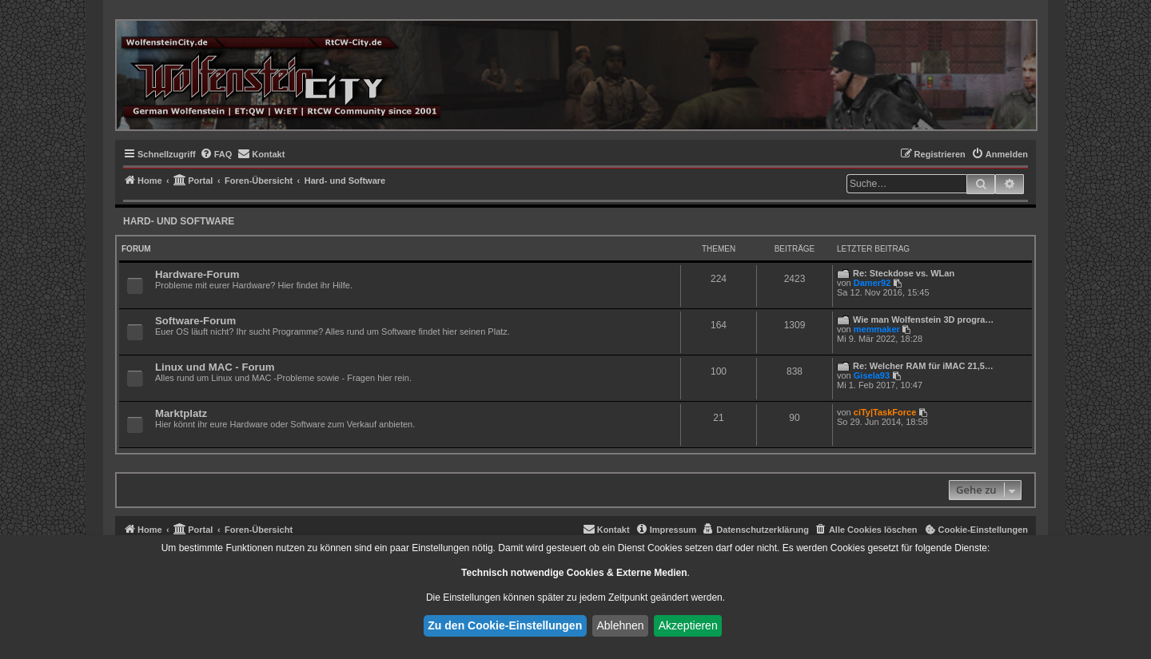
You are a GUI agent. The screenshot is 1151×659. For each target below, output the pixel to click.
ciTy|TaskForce (885, 412)
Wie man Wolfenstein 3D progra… (923, 319)
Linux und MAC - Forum (214, 367)
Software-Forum (195, 321)
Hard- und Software (178, 221)
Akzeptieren (688, 625)
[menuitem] (216, 154)
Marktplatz (181, 413)
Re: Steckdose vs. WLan (903, 273)
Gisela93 (872, 375)
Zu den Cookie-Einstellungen (505, 625)
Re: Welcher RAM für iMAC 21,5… (923, 366)
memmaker (877, 329)
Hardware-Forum (197, 274)
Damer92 (872, 283)
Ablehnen (619, 625)
